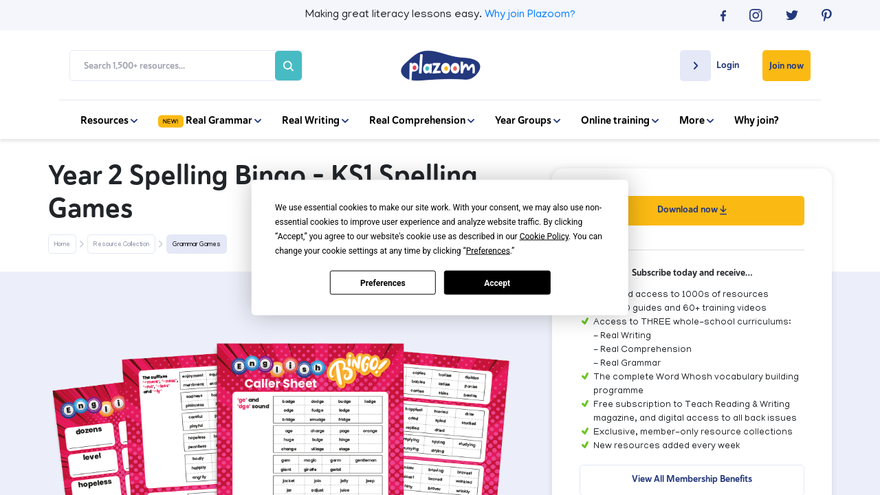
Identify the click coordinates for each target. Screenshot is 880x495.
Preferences (383, 282)
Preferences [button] (488, 251)
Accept (497, 282)
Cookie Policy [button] (544, 236)
